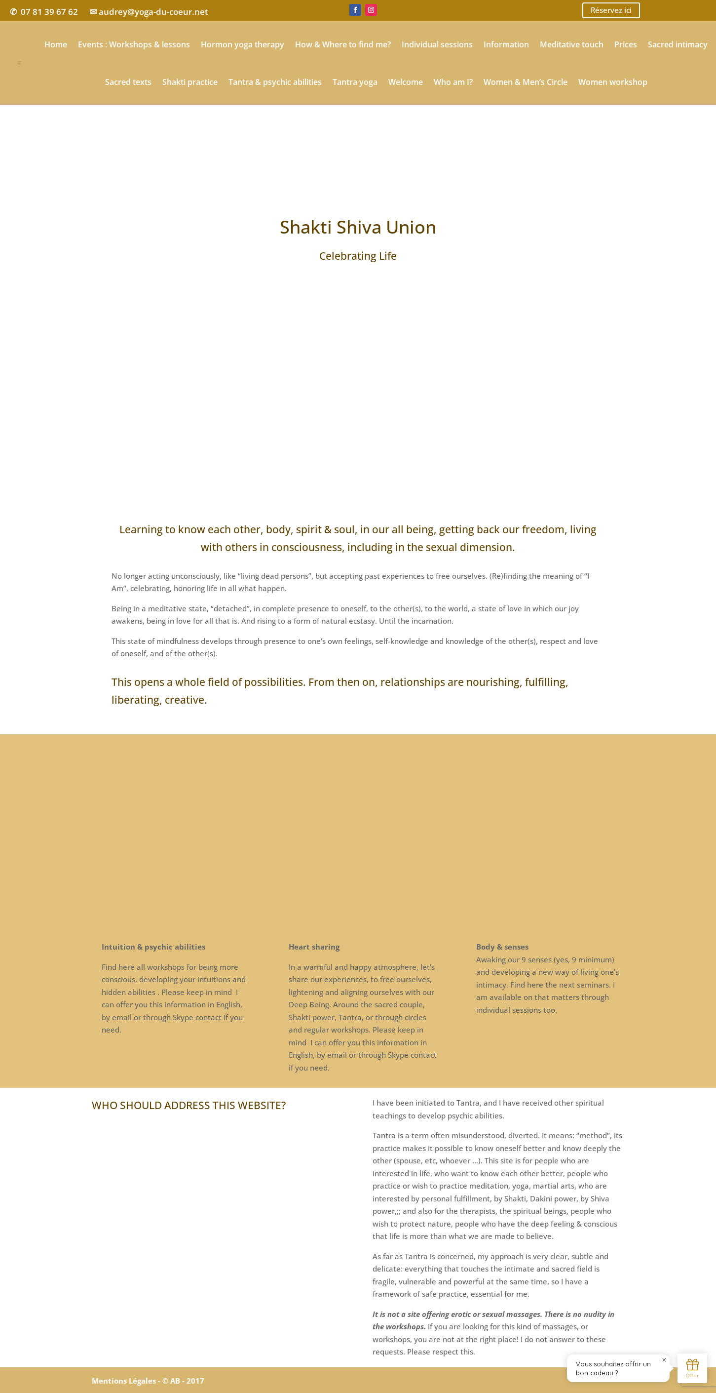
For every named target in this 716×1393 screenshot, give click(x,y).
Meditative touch (571, 44)
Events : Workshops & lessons (134, 44)
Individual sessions (437, 44)
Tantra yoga (355, 82)
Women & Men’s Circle (525, 82)
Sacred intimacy (678, 44)
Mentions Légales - (127, 1381)
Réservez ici (611, 10)
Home (55, 44)
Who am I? (453, 82)
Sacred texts (128, 82)
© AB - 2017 (183, 1381)
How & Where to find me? (343, 44)
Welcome (405, 82)
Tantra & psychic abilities (275, 82)
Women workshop (612, 82)
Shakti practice (190, 82)
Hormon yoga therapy (242, 44)
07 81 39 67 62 (49, 11)
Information (506, 44)
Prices (625, 44)
